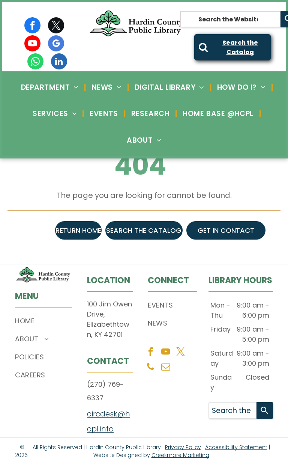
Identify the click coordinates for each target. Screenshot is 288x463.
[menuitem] (50, 87)
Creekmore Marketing (180, 455)
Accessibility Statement (236, 447)
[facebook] (32, 26)
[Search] (264, 410)
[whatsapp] (35, 62)
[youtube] (32, 44)
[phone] (150, 367)
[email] (165, 367)
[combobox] (230, 19)
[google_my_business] (56, 44)
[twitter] (56, 26)
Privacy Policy (183, 447)
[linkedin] (59, 62)
